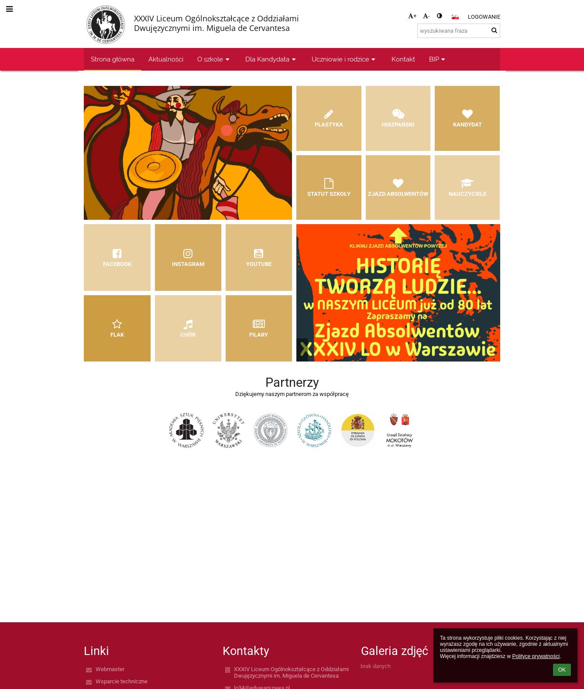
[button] (455, 17)
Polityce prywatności (536, 656)
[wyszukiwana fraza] (458, 31)
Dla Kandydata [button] (271, 59)
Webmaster (110, 669)
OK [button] (562, 670)
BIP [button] (438, 59)
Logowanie (484, 17)
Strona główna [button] (112, 59)
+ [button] (412, 16)
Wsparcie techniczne (122, 681)
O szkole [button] (214, 59)
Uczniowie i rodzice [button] (345, 59)
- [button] (426, 16)
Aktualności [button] (165, 59)
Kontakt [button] (403, 59)
